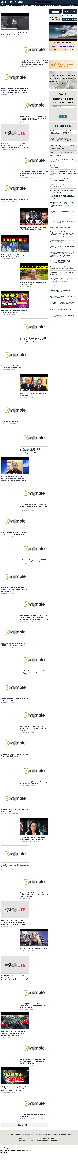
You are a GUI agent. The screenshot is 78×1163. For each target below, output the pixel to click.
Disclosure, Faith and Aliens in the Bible (33, 948)
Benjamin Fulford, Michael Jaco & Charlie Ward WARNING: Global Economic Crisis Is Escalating (34, 895)
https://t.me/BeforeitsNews (57, 84)
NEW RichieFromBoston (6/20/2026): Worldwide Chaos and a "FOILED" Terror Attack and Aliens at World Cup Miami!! (14, 146)
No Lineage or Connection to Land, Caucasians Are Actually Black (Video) (63, 222)
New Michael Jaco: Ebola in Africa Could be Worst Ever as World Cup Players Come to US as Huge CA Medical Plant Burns (14, 91)
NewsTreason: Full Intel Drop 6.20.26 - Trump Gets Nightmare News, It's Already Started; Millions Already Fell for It (34, 618)
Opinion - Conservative (21, 482)
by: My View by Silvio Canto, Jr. (8, 482)
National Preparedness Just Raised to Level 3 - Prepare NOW (14, 311)
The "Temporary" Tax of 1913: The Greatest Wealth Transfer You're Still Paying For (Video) (33, 1006)
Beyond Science (24, 5)
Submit (63, 116)
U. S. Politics (30, 1009)
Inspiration (51, 5)
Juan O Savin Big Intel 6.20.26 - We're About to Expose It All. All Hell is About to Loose (33, 506)
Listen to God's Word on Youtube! (63, 46)
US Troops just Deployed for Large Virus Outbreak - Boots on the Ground (15, 256)
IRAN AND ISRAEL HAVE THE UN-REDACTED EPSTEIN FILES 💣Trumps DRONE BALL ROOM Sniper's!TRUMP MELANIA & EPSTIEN (13, 923)
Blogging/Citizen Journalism (13, 813)
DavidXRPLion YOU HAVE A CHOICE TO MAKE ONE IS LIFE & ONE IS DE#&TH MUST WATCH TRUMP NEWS (33, 118)
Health (17, 5)
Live (57, 5)
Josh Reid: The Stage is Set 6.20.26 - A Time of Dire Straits (14, 699)
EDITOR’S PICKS (63, 125)
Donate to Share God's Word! (63, 49)
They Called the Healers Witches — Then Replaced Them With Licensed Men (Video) (34, 173)
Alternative (31, 122)
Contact (27, 1134)
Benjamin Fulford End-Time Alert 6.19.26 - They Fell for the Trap (61, 291)
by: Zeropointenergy (5, 926)
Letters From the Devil (56, 286)
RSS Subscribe (62, 1134)
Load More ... (24, 1125)
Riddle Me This (54, 217)
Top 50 (64, 5)
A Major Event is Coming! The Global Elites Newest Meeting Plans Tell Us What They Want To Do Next (13, 1089)
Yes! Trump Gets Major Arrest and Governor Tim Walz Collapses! (12, 367)
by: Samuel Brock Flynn (6, 36)
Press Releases (16, 36)
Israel (12, 926)
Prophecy (32, 66)
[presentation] (63, 112)
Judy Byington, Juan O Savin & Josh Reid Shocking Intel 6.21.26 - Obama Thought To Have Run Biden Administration (34, 62)
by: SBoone (22, 231)
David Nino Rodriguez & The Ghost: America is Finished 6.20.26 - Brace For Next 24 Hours (14, 589)
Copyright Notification (51, 1134)
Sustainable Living (43, 5)
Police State (14, 982)
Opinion (28, 898)
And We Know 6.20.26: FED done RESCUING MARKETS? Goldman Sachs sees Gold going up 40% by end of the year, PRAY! (33, 452)
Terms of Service (39, 1134)
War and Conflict (30, 231)
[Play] (63, 32)
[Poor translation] (5, 1152)
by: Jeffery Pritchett (24, 66)
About (8, 1134)
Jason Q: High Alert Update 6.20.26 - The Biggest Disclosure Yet (32, 672)
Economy (13, 5)
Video (60, 5)
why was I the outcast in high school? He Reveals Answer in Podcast (14, 34)
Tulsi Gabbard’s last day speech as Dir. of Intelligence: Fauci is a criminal (33, 838)
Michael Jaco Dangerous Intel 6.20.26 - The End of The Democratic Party (14, 533)
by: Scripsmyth (23, 950)
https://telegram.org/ (70, 78)
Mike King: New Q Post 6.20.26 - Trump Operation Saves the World (33, 783)
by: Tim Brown (23, 177)
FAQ (22, 1134)
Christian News (12, 423)
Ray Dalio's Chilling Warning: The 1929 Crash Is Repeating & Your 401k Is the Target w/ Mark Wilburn (33, 340)
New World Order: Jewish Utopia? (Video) (15, 199)
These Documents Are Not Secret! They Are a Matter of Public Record (62, 247)
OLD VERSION (70, 11)
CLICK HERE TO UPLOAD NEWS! (70, 20)
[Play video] (15, 22)
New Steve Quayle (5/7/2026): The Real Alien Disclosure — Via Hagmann (62, 241)
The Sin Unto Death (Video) (10, 421)
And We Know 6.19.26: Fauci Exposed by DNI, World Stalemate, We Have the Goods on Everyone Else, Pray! (62, 309)
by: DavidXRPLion (24, 122)
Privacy (32, 1134)
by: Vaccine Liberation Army (26, 841)
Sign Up (75, 2)
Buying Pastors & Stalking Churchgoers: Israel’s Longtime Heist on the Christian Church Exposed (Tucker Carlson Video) (63, 280)
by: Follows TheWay (5, 149)
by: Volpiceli (3, 813)
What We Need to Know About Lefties (60, 227)
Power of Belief (33, 5)
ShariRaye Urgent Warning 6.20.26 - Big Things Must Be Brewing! (14, 755)
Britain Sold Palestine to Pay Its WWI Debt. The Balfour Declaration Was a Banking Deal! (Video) (33, 1061)
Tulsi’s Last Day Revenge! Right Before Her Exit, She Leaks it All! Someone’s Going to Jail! (62, 303)
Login (71, 2)
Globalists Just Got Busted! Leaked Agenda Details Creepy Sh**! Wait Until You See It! (62, 267)
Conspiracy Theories (32, 177)
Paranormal (30, 950)
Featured (7, 5)
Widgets (69, 1134)
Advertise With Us (15, 1134)
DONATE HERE (55, 11)
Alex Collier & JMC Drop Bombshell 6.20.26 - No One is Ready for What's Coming (33, 728)
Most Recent (70, 5)
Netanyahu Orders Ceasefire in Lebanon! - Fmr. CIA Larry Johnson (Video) (34, 228)
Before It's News (14, 2)
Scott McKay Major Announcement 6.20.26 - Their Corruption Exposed (13, 644)
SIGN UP (55, 103)
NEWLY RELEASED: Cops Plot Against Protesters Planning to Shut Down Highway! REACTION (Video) (13, 1033)
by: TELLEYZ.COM (24, 1118)
